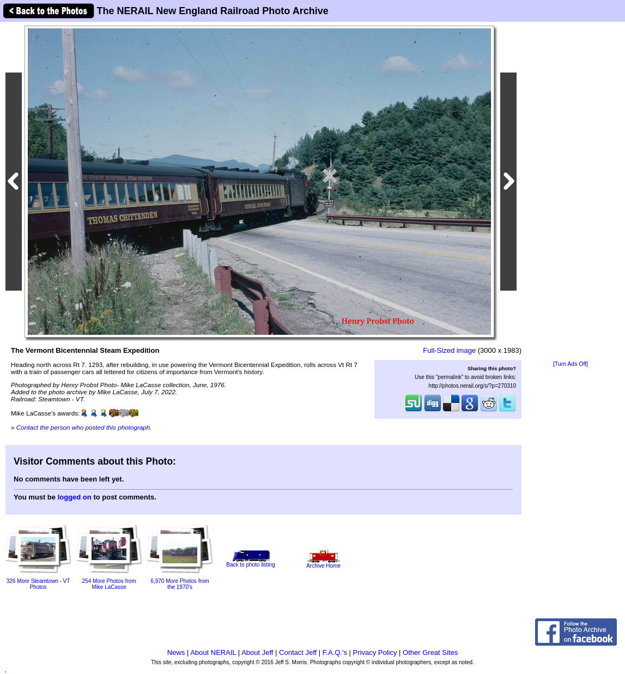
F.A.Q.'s (335, 652)
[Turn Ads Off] (570, 364)
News (176, 652)
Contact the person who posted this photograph (83, 427)
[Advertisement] (570, 192)
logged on (75, 497)
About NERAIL (213, 652)
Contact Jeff (298, 652)
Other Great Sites (430, 652)
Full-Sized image (449, 350)
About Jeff (257, 652)
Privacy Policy (375, 652)
